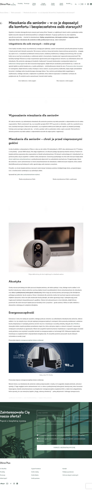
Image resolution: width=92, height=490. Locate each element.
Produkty (20, 3)
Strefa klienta (61, 4)
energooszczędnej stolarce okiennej (32, 340)
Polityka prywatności (68, 472)
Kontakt (68, 3)
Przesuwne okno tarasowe (74, 66)
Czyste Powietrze (43, 4)
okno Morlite (75, 323)
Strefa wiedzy (53, 4)
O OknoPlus (13, 4)
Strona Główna (4, 12)
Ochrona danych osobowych (70, 475)
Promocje (26, 3)
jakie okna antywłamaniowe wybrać (28, 174)
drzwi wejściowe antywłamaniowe (19, 159)
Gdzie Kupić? (34, 4)
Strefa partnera (35, 478)
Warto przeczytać (16, 12)
